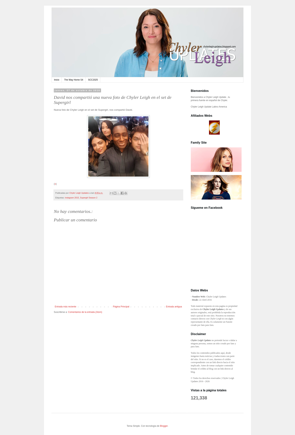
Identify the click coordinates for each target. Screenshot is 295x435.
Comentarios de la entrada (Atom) (85, 312)
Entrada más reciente (65, 306)
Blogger (164, 426)
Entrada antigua (174, 306)
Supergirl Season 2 (88, 198)
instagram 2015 (72, 198)
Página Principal (121, 306)
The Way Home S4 (73, 79)
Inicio (56, 79)
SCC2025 (93, 79)
